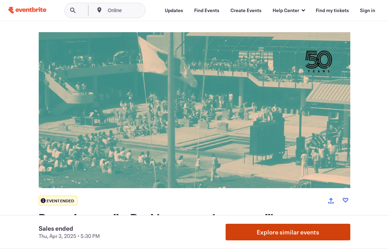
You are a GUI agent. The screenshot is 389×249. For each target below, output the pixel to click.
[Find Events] (207, 10)
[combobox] (138, 10)
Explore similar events (288, 232)
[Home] (27, 10)
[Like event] (345, 200)
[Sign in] (367, 10)
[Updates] (174, 10)
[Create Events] (246, 10)
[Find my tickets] (332, 10)
